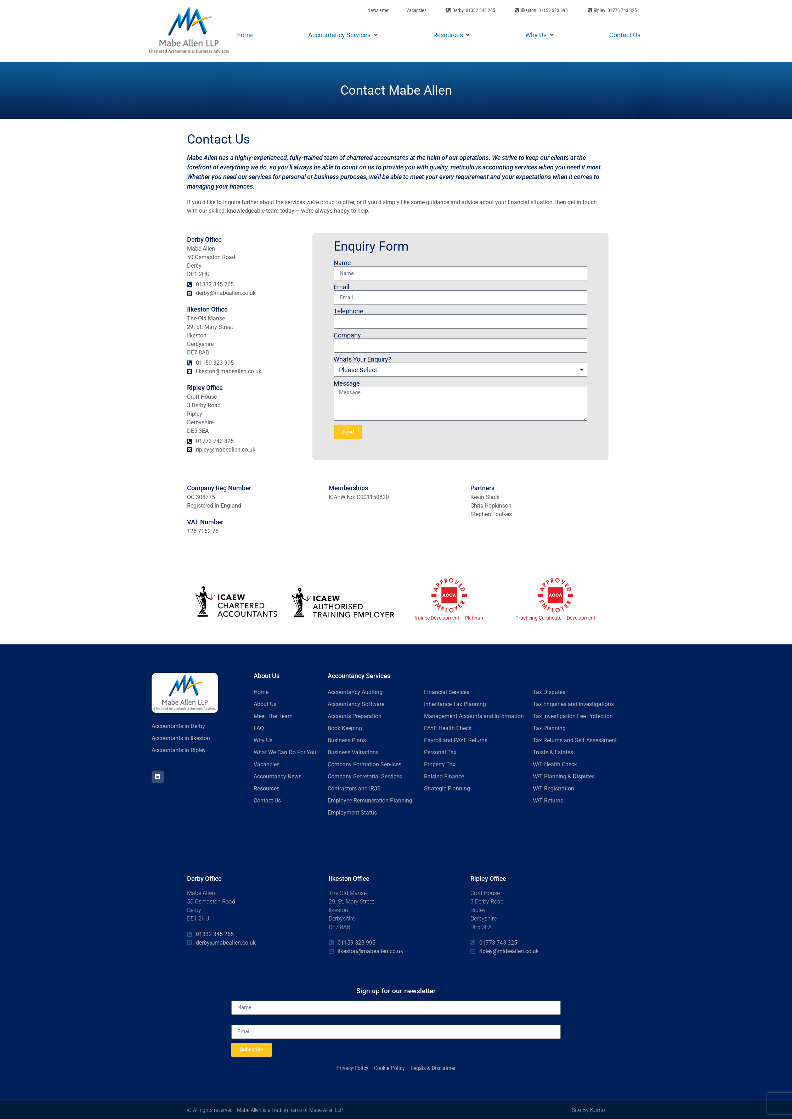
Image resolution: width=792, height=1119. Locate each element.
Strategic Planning (447, 788)
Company (347, 335)
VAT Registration (553, 788)
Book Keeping (345, 728)
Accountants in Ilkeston (181, 738)
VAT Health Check (555, 764)
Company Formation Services (364, 764)
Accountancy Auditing (355, 692)
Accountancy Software (356, 704)
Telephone (348, 311)
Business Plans (347, 740)
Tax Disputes (549, 692)
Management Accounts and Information (474, 716)
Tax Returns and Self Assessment (575, 740)
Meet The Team (273, 716)
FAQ (259, 728)
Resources (266, 788)
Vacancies (266, 764)
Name (342, 263)
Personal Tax (440, 752)
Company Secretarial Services (365, 776)
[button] (343, 34)
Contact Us (267, 800)
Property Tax (440, 764)
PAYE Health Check (447, 728)
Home (261, 692)
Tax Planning (549, 728)
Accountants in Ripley (179, 750)
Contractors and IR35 (354, 788)
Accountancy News (277, 776)
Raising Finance (444, 776)
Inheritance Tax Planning (455, 704)
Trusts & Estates (553, 752)
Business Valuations (353, 752)
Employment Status (352, 812)
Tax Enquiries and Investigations (573, 704)
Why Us (263, 740)
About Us (265, 704)
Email (341, 287)
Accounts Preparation (354, 716)
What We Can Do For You (285, 752)
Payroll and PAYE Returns (455, 740)
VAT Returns (548, 800)
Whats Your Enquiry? (362, 359)
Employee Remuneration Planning (370, 800)
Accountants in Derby (178, 726)
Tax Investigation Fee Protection (573, 716)
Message (347, 383)
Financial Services (446, 692)
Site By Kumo (588, 1110)
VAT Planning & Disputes (564, 776)
